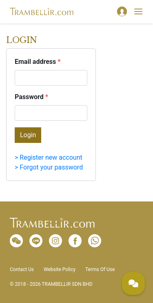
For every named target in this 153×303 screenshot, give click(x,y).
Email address (37, 62)
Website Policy (59, 269)
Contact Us (22, 269)
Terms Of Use (100, 269)
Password (31, 97)
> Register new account (48, 157)
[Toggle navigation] (138, 11)
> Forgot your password (49, 167)
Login (28, 135)
